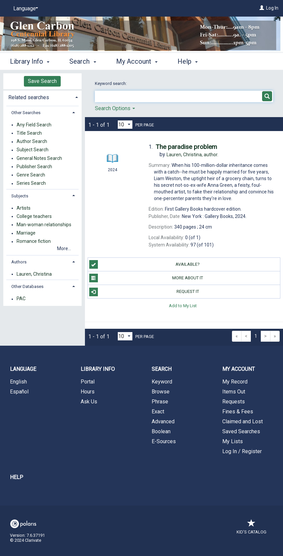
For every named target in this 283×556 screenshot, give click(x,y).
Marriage (26, 233)
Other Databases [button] (27, 286)
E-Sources (164, 441)
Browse (161, 391)
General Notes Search (39, 158)
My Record (235, 382)
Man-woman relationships (44, 224)
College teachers (34, 216)
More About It (146, 278)
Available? (144, 264)
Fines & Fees (237, 411)
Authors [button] (19, 261)
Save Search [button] (42, 81)
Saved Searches (241, 431)
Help (16, 477)
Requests (233, 401)
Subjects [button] (19, 195)
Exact (158, 411)
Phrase (160, 401)
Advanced (163, 421)
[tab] (42, 96)
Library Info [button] (29, 61)
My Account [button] (137, 61)
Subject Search (32, 150)
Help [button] (187, 61)
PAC (21, 299)
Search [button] (82, 61)
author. (192, 154)
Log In (272, 8)
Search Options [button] (115, 108)
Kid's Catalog (251, 528)
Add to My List (183, 305)
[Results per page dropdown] (125, 124)
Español (19, 391)
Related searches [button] (28, 97)
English (18, 382)
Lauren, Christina (34, 274)
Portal (88, 382)
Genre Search (31, 174)
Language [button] (23, 369)
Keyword (162, 382)
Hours (88, 391)
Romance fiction (34, 241)
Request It (144, 292)
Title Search (29, 133)
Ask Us (89, 401)
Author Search (32, 141)
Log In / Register (242, 451)
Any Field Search (34, 124)
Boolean (161, 431)
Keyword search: (111, 83)
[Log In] (261, 8)
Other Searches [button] (25, 112)
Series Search (31, 183)
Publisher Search (34, 166)
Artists (24, 208)
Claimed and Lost (242, 421)
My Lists (232, 441)
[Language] (24, 8)
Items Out (233, 391)
